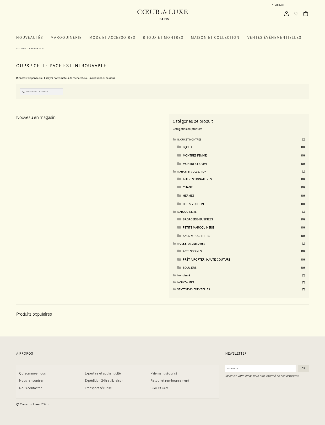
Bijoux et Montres (163, 37)
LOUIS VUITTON (193, 204)
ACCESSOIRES (192, 251)
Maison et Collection (215, 37)
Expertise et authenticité (103, 373)
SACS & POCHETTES (196, 236)
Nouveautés (29, 37)
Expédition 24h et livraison (104, 380)
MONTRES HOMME (195, 164)
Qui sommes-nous (32, 373)
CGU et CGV (159, 388)
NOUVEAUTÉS (185, 282)
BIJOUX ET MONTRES (189, 139)
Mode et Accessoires (112, 37)
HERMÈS (188, 195)
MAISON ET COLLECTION (191, 171)
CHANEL (188, 187)
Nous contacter (30, 388)
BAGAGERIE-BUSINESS (198, 219)
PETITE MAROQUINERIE (198, 227)
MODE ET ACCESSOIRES (191, 243)
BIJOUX (187, 147)
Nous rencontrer (31, 380)
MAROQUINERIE (186, 211)
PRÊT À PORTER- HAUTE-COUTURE (206, 259)
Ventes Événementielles (274, 37)
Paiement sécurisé (164, 373)
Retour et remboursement (170, 380)
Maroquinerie (66, 37)
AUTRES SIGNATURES (197, 179)
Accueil (279, 4)
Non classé (183, 275)
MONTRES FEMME (195, 155)
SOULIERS (189, 267)
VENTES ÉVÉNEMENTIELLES (193, 289)
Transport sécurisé (98, 388)
